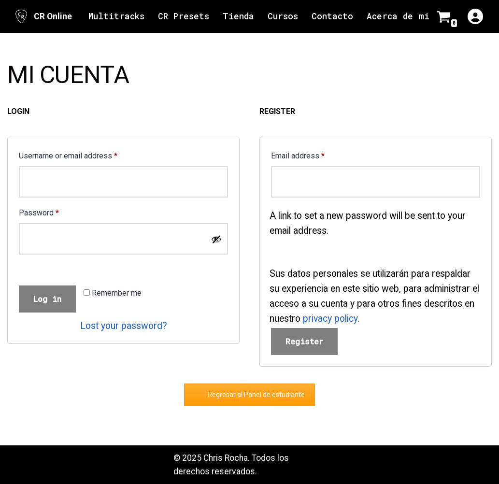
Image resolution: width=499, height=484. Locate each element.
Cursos (283, 16)
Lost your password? (123, 325)
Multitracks (116, 16)
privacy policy (330, 318)
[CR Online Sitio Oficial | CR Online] (43, 16)
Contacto (332, 16)
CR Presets (183, 16)
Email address (298, 154)
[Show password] (216, 239)
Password (39, 211)
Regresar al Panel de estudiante (256, 395)
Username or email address (68, 154)
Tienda (238, 16)
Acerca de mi (398, 16)
